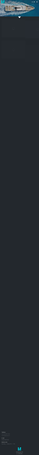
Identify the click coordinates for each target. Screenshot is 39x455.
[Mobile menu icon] (37, 2)
